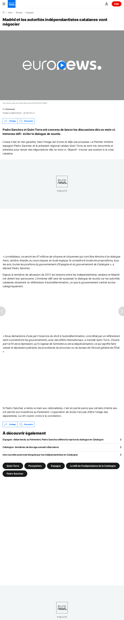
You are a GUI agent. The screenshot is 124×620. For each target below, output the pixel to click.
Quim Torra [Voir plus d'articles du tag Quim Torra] (13, 465)
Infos (10, 13)
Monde (19, 13)
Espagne (30, 13)
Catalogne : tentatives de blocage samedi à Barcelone (31, 447)
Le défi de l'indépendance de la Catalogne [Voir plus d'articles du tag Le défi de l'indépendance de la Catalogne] (93, 465)
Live (116, 3)
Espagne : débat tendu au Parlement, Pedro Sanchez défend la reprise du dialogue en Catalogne (53, 439)
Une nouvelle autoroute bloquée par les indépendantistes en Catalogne (40, 454)
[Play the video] (62, 65)
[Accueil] (4, 12)
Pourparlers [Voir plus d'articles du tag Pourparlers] (35, 465)
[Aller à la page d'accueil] (12, 4)
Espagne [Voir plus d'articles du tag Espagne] (56, 465)
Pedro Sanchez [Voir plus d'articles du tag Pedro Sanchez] (15, 473)
